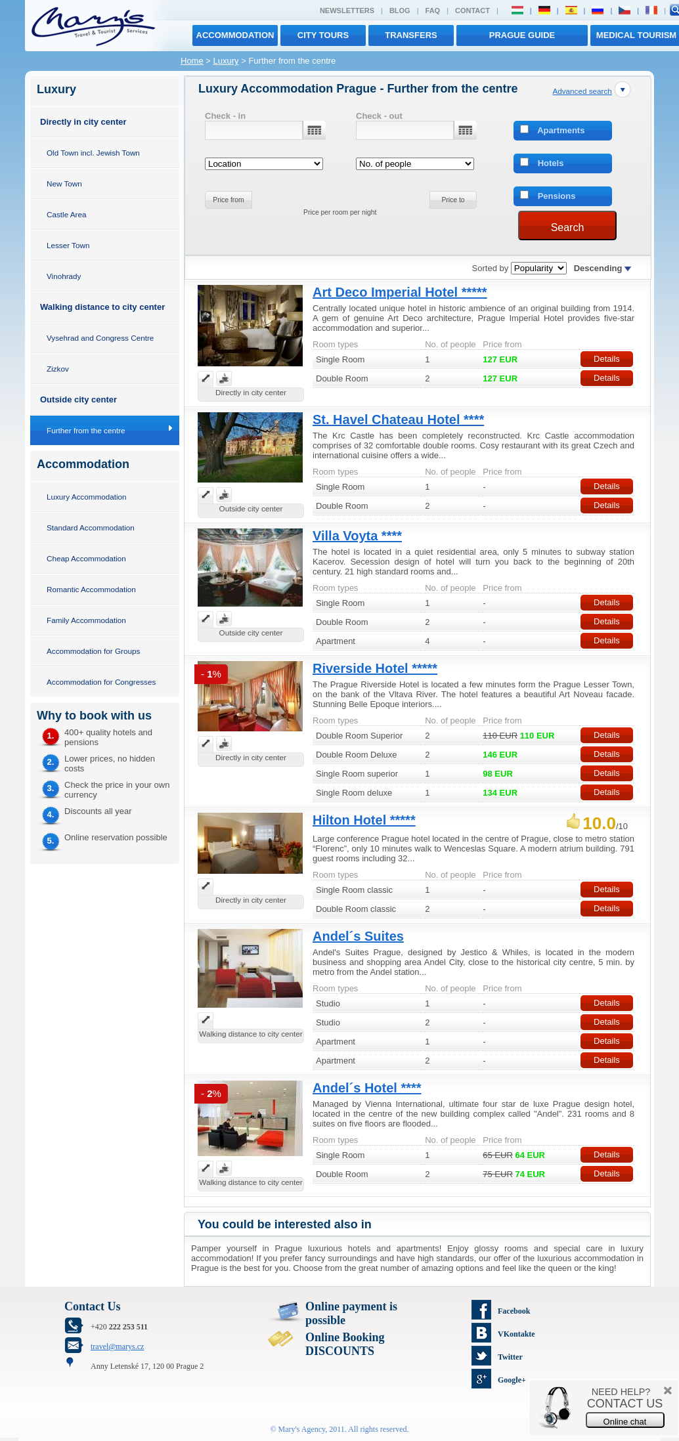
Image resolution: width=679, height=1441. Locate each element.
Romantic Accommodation (91, 589)
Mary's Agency (302, 1429)
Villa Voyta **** (357, 535)
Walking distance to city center (102, 307)
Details (607, 359)
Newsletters (347, 10)
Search (567, 227)
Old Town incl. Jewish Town (93, 152)
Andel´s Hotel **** (367, 1088)
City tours (323, 35)
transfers (411, 35)
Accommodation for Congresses (101, 681)
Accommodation (235, 35)
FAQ (433, 10)
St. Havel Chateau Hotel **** (398, 419)
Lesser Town (68, 245)
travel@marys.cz (117, 1346)
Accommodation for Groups (93, 651)
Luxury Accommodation (86, 496)
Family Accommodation (86, 620)
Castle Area (66, 214)
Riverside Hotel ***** (375, 668)
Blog (399, 10)
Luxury (226, 61)
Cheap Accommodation (86, 558)
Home (192, 61)
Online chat (625, 1422)
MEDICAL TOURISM (636, 35)
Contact (472, 10)
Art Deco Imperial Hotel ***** (400, 292)
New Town (64, 183)
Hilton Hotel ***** (364, 820)
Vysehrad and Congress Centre (100, 337)
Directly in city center (83, 122)
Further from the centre (86, 430)
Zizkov (58, 368)
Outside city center (78, 399)
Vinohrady (64, 276)
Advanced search (581, 91)
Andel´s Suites (358, 936)
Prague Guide (522, 35)
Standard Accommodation (91, 527)
